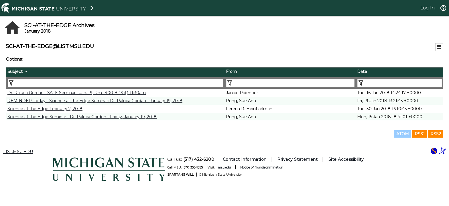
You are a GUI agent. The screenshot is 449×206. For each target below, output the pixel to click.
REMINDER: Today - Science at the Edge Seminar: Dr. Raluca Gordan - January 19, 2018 (94, 100)
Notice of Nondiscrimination (261, 167)
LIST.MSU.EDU (18, 151)
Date (362, 71)
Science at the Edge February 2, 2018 (44, 108)
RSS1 (420, 133)
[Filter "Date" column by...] (399, 83)
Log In (427, 8)
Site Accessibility (346, 159)
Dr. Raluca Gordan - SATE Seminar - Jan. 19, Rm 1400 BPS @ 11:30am (76, 92)
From (231, 71)
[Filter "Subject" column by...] (115, 83)
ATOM (402, 133)
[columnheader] (115, 72)
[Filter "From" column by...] (290, 83)
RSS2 (435, 133)
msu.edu (224, 167)
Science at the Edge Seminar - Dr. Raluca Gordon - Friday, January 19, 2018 (82, 116)
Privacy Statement (297, 159)
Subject (15, 71)
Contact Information (245, 159)
